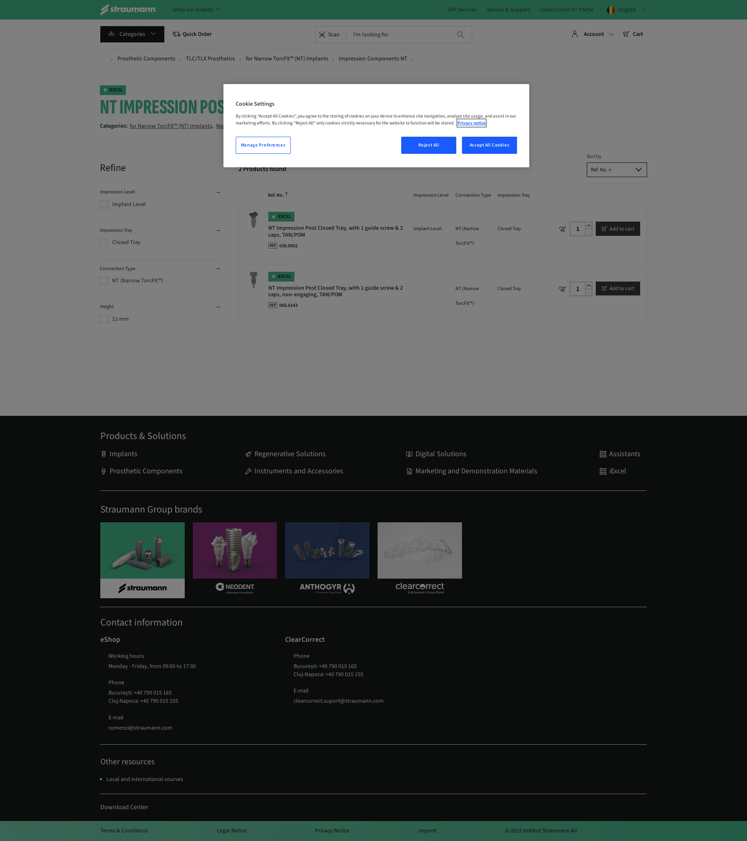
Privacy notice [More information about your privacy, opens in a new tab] (471, 123)
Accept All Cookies (489, 145)
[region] (376, 125)
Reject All (428, 145)
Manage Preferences (263, 145)
